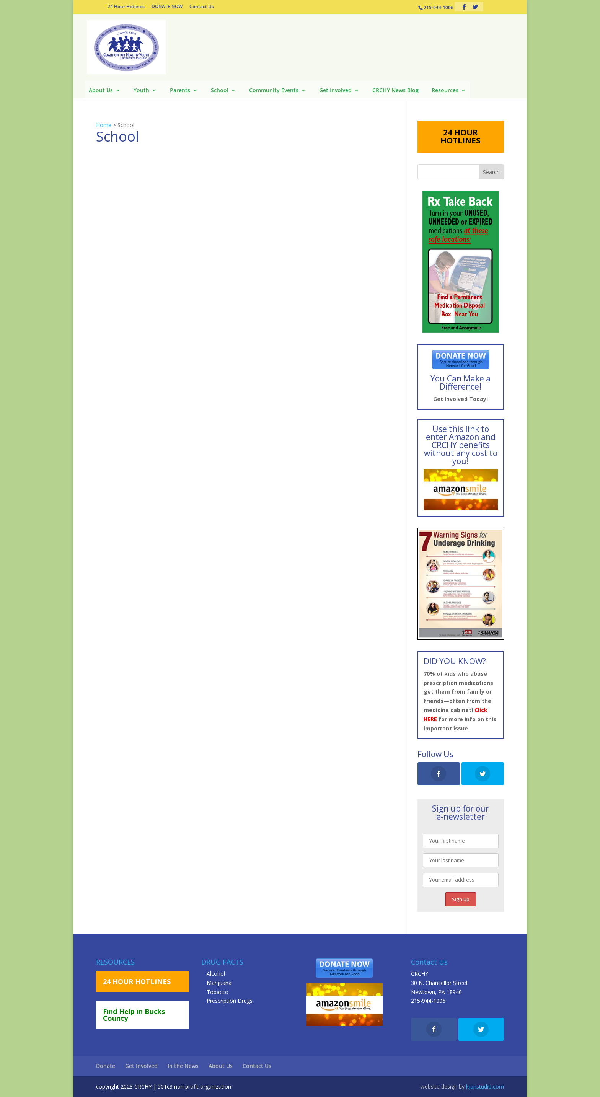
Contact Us (201, 7)
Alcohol (216, 973)
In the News (183, 1065)
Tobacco (217, 992)
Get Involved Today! (460, 399)
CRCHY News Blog (395, 91)
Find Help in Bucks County (134, 1015)
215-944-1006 (428, 1000)
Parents (180, 91)
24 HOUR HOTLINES (460, 136)
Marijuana (219, 982)
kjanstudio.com (485, 1086)
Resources (445, 91)
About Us (101, 91)
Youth (141, 91)
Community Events (273, 91)
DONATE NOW (167, 7)
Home (103, 125)
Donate (105, 1065)
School (219, 91)
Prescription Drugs (230, 1000)
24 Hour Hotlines (126, 7)
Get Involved (335, 91)
